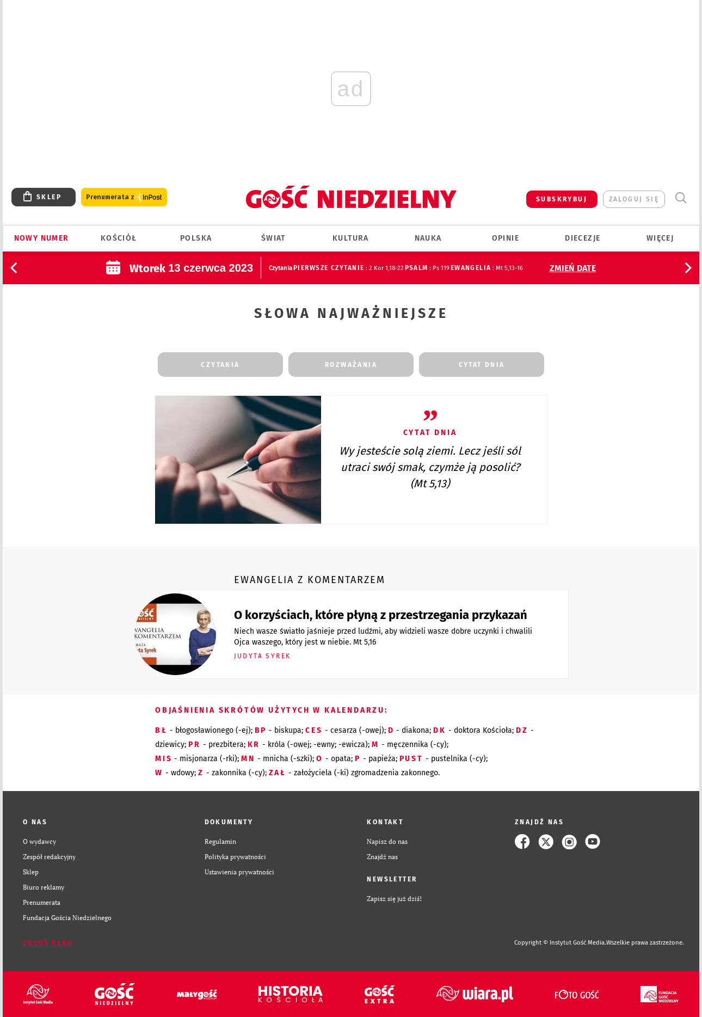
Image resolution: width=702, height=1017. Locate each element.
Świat (273, 238)
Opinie (505, 238)
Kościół (119, 238)
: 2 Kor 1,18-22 (348, 268)
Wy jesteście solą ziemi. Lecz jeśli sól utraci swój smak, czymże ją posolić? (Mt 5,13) (430, 467)
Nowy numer (41, 238)
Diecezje (582, 238)
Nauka (428, 238)
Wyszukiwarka (680, 198)
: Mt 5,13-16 (487, 268)
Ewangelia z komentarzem (309, 580)
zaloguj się (634, 199)
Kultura (350, 238)
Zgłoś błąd (48, 943)
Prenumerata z (124, 197)
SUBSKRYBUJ (561, 199)
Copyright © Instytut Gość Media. (560, 942)
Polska (196, 238)
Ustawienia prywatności (239, 872)
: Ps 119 (427, 268)
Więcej (660, 238)
